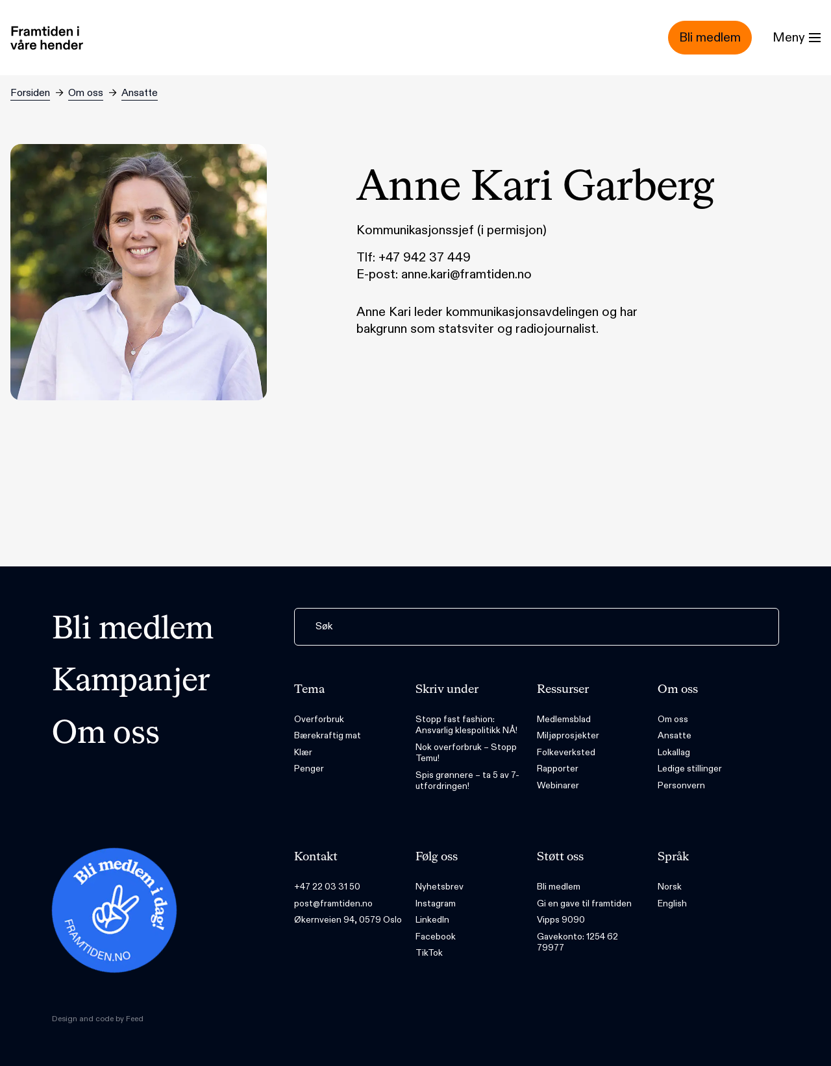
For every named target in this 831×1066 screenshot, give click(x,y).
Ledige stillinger (690, 768)
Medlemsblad (564, 719)
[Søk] (536, 627)
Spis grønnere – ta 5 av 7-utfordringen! (467, 781)
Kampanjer (131, 681)
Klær (303, 752)
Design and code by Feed (97, 1018)
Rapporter (557, 768)
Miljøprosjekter (568, 735)
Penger (309, 768)
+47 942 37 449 (424, 257)
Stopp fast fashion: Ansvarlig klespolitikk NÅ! (466, 725)
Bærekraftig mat (327, 735)
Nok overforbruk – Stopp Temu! (466, 753)
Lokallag (674, 752)
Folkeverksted (566, 752)
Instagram (436, 903)
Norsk (670, 886)
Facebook (436, 936)
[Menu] (797, 37)
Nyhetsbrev (440, 886)
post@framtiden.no (333, 903)
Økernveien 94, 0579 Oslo (348, 920)
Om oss (85, 93)
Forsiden (30, 93)
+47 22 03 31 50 (327, 886)
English (672, 903)
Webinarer (558, 785)
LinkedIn (432, 920)
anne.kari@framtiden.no (466, 274)
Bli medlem (133, 630)
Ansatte (139, 93)
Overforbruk (319, 719)
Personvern (681, 785)
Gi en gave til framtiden (584, 903)
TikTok (429, 953)
